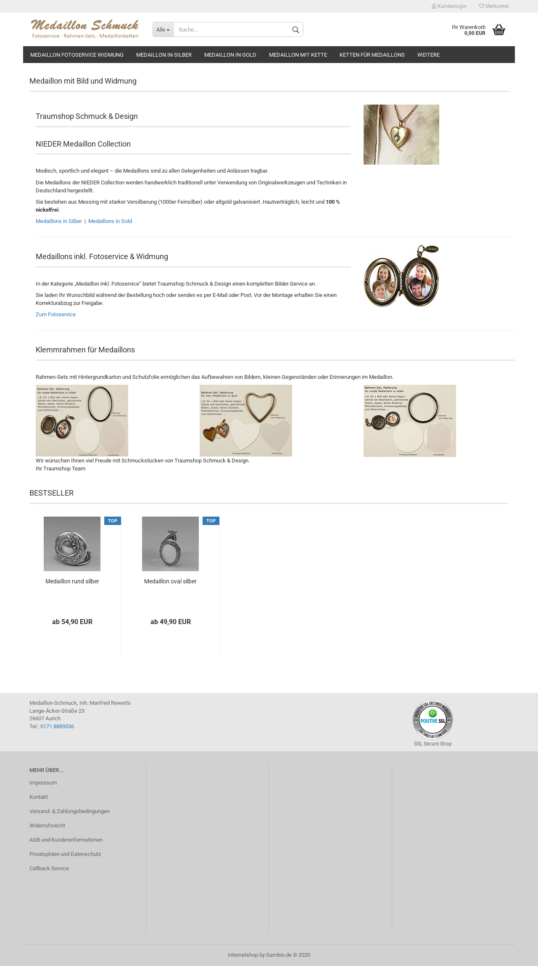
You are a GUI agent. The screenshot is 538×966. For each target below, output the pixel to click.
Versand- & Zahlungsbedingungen (69, 811)
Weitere (428, 55)
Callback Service (49, 868)
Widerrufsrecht (47, 825)
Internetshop (243, 955)
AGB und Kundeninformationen (66, 840)
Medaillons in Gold (110, 221)
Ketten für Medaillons (372, 55)
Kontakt (38, 797)
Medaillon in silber (164, 55)
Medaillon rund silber (72, 581)
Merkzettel (494, 6)
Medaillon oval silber (170, 581)
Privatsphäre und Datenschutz (65, 854)
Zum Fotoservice (56, 314)
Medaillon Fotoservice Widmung (77, 55)
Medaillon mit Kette (298, 55)
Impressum (43, 783)
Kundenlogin (449, 6)
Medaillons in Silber (59, 221)
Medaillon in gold (230, 55)
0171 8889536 (57, 726)
